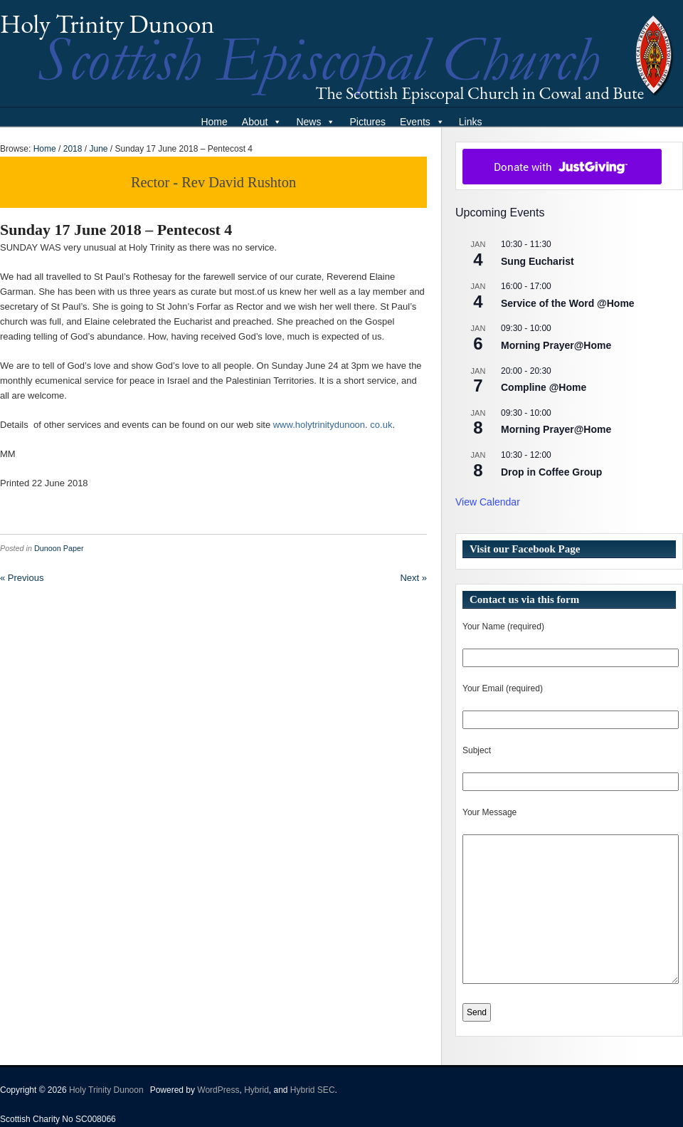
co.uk (381, 424)
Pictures (367, 121)
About (262, 122)
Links (470, 121)
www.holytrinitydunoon (319, 424)
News (315, 122)
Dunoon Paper (59, 548)
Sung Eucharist (537, 261)
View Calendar (487, 502)
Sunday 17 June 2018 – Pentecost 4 (116, 229)
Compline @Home (543, 387)
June (98, 149)
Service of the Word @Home (568, 303)
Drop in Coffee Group (551, 472)
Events (422, 122)
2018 (73, 149)
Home (214, 121)
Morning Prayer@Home (556, 345)
